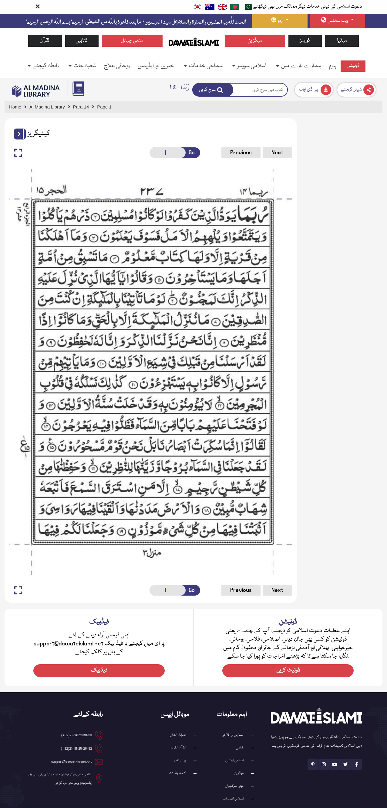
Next (266, 152)
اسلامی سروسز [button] (251, 65)
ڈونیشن (353, 66)
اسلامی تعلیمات (233, 783)
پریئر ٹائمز (180, 745)
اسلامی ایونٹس (234, 745)
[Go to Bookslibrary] (36, 91)
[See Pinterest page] (313, 748)
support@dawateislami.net (71, 746)
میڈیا (342, 40)
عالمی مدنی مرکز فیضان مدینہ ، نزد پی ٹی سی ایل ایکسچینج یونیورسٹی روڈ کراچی (60, 763)
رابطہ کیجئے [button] (45, 65)
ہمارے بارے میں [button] (301, 65)
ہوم (333, 65)
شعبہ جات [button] (84, 65)
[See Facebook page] (356, 748)
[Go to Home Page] (194, 40)
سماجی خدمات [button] (206, 65)
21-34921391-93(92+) (76, 719)
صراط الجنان (178, 719)
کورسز (305, 40)
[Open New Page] (161, 152)
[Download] (314, 90)
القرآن (45, 40)
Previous (230, 152)
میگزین (254, 40)
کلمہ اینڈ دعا (177, 757)
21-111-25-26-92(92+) (76, 733)
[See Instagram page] (323, 748)
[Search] (212, 90)
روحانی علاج (117, 65)
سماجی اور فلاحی (233, 719)
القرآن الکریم (178, 732)
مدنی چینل (132, 40)
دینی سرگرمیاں (234, 770)
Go (185, 152)
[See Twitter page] (345, 748)
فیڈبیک (99, 655)
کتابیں (82, 40)
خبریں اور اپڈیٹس (156, 65)
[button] (17, 134)
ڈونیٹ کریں (288, 655)
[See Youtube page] (334, 748)
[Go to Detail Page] (84, 107)
